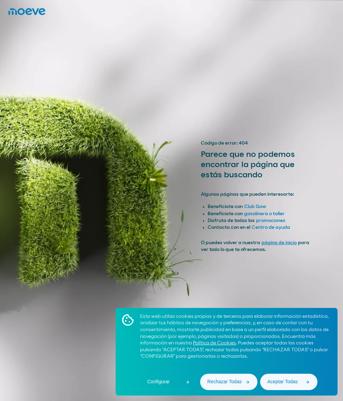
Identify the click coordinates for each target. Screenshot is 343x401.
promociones (270, 220)
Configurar (158, 381)
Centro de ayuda (271, 227)
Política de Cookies (214, 343)
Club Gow (255, 206)
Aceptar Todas (282, 381)
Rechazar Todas (224, 381)
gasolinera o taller (264, 213)
